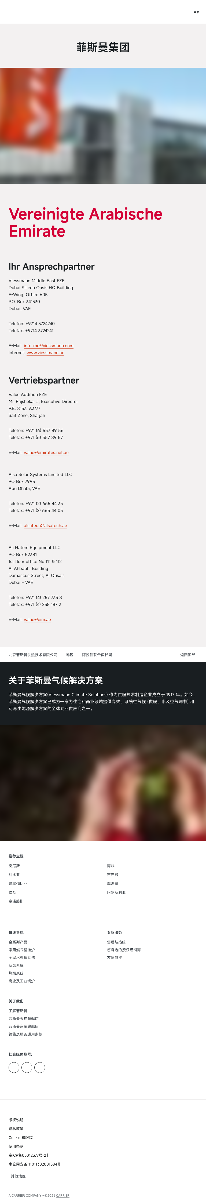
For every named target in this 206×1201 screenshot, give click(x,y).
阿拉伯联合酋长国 (97, 654)
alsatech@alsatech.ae (45, 525)
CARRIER (62, 1195)
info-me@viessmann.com (48, 346)
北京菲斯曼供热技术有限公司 (33, 654)
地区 (69, 654)
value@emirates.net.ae (46, 452)
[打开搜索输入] (185, 11)
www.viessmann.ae (45, 352)
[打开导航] (196, 12)
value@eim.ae (37, 619)
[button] (189, 655)
